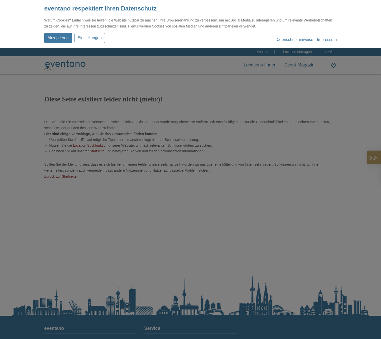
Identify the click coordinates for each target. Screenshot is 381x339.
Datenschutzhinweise (294, 39)
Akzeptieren (58, 38)
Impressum (327, 39)
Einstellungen (90, 38)
